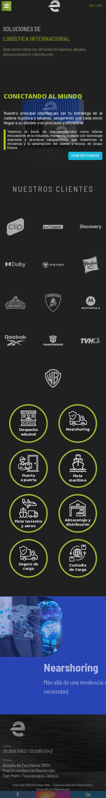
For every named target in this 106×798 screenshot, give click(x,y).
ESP (99, 5)
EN (91, 5)
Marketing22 (62, 789)
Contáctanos (85, 156)
